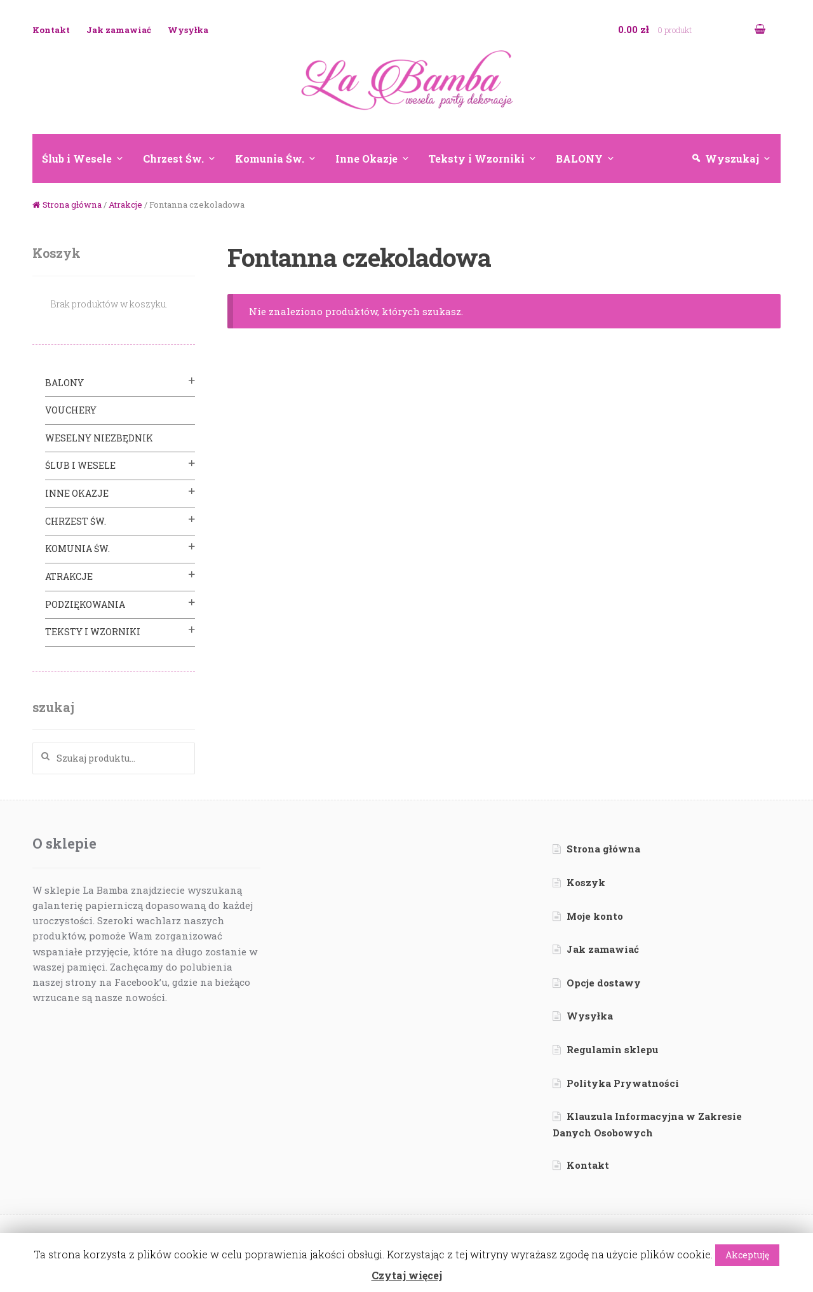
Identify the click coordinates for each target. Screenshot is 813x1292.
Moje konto (595, 916)
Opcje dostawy (604, 982)
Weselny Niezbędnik (99, 438)
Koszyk (586, 882)
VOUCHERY (71, 410)
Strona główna (72, 204)
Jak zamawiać (118, 30)
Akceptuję (747, 1255)
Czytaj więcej (407, 1275)
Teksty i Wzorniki (477, 158)
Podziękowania (85, 604)
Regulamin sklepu (613, 1049)
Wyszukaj (732, 158)
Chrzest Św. (173, 158)
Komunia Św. (269, 158)
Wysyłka (188, 30)
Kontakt (51, 30)
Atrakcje (125, 204)
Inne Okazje (366, 158)
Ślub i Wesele (77, 158)
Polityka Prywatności (623, 1083)
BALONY (579, 158)
